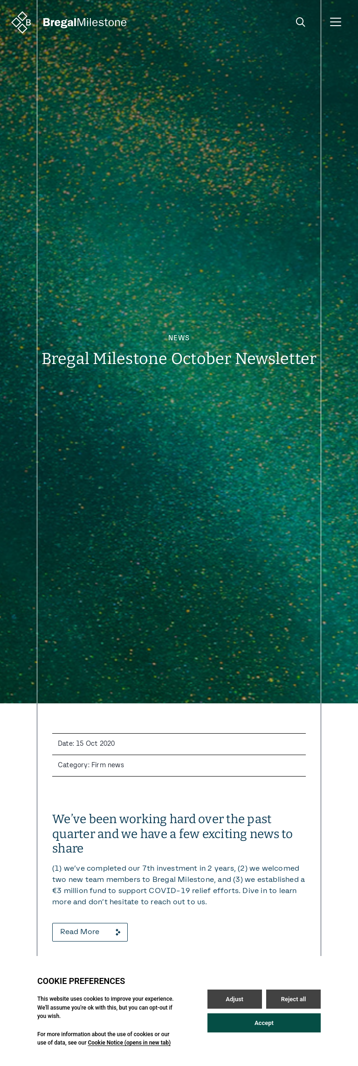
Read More (90, 932)
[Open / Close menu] (335, 22)
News (179, 338)
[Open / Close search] (301, 22)
